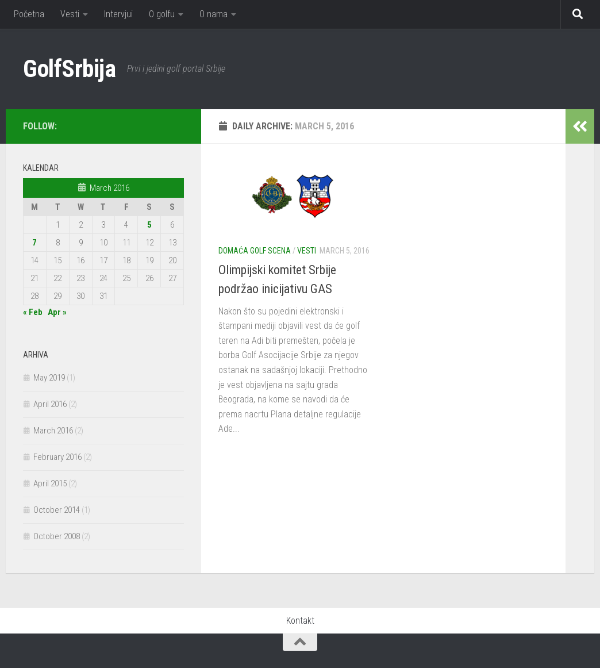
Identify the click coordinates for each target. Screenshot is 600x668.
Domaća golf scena (254, 250)
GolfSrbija (69, 69)
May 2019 (49, 378)
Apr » (57, 312)
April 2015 (50, 483)
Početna (29, 14)
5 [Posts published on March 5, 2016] (149, 225)
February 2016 (57, 457)
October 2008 (56, 536)
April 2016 (50, 404)
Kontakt (300, 620)
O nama (213, 14)
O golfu (162, 14)
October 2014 (56, 510)
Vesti (69, 14)
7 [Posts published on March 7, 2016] (34, 242)
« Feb (33, 312)
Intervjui (118, 14)
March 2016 (53, 430)
